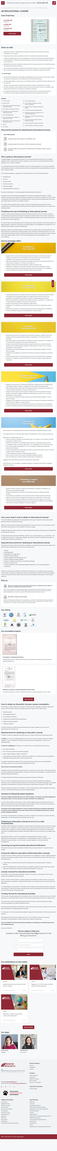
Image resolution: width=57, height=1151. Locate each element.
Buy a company (33, 1080)
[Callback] (54, 3)
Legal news (3, 1116)
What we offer (6, 103)
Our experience (4, 1110)
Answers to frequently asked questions (33, 110)
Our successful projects (30, 100)
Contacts (32, 1069)
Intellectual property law (35, 1117)
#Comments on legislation (9, 990)
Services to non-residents (35, 1082)
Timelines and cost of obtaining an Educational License (10, 112)
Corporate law (33, 1121)
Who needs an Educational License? (11, 109)
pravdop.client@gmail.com (11, 1081)
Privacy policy (4, 1119)
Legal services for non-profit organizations (39, 1109)
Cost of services (6, 100)
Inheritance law (33, 1123)
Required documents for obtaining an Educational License (11, 121)
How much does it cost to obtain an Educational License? (11, 118)
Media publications (5, 1114)
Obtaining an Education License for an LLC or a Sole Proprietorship (34, 113)
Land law (32, 1112)
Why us (4, 124)
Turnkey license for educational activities (34, 125)
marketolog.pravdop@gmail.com (19, 1083)
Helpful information (5, 1103)
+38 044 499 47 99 (42, 3)
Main (2, 7)
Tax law (31, 1124)
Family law (32, 1103)
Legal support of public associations (38, 1107)
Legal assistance (33, 1114)
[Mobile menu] (3, 3)
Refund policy (4, 1121)
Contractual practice (34, 1110)
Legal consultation (34, 1075)
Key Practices (4, 1102)
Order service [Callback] (12, 33)
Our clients (5, 126)
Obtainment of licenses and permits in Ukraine (26, 7)
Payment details (33, 1088)
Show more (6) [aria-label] (29, 699)
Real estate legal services (35, 1105)
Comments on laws (5, 1112)
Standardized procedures (9, 7)
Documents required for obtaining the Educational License (11, 106)
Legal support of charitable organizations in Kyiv (40, 1116)
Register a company (34, 1078)
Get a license (32, 1077)
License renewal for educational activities (34, 123)
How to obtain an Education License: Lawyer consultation (33, 104)
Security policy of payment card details (9, 1123)
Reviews (31, 1065)
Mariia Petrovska (24, 1050)
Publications (32, 1067)
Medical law (32, 1102)
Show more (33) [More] (28, 1027)
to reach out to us (8, 924)
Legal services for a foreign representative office (40, 1126)
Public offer (3, 1117)
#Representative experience (37, 990)
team (7, 1032)
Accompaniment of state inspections (38, 1119)
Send (28, 954)
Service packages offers (8, 114)
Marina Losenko (4, 1050)
